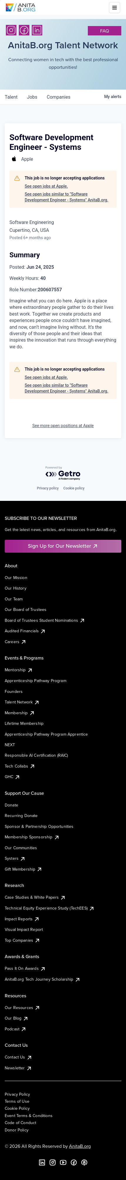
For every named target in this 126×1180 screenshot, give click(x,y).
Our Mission (16, 577)
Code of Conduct (20, 1123)
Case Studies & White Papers (35, 897)
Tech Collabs (20, 766)
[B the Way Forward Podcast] (84, 1162)
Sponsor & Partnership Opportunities (39, 826)
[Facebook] (24, 30)
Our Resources (22, 1008)
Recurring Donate (21, 815)
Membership (20, 713)
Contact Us (18, 1057)
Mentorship (19, 670)
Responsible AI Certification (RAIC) (36, 755)
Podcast (15, 1029)
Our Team (14, 599)
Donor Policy (16, 1130)
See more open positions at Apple (63, 425)
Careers (15, 642)
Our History (15, 588)
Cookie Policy (17, 1108)
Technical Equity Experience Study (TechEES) (50, 908)
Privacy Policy (17, 1094)
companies (58, 97)
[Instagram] (11, 30)
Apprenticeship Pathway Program (35, 681)
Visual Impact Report (24, 929)
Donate (11, 805)
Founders (14, 691)
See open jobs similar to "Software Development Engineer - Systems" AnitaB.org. (66, 197)
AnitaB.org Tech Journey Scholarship (42, 979)
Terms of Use (17, 1101)
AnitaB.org (80, 1146)
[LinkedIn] (37, 30)
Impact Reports (22, 919)
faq (104, 31)
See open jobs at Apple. (46, 186)
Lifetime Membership (24, 723)
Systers (15, 858)
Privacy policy (47, 488)
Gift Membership (23, 869)
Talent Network (22, 702)
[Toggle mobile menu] (114, 7)
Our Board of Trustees (25, 609)
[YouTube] (63, 1162)
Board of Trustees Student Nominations (45, 620)
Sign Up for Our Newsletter (63, 545)
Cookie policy (74, 488)
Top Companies (22, 940)
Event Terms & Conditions (29, 1116)
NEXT (10, 745)
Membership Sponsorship (32, 837)
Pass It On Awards (25, 968)
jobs (32, 97)
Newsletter (18, 1068)
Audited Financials (25, 631)
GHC (12, 777)
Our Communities (21, 848)
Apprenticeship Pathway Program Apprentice (46, 734)
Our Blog (16, 1018)
